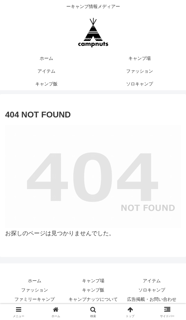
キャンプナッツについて (93, 299)
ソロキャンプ (151, 289)
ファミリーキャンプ (34, 299)
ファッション (34, 289)
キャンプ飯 (93, 289)
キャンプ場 (93, 280)
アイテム (152, 280)
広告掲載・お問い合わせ (151, 299)
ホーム (34, 280)
